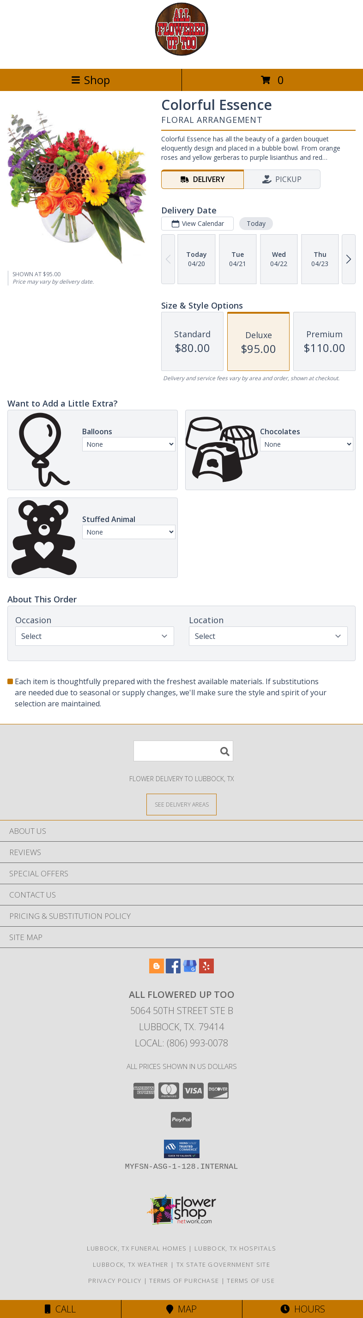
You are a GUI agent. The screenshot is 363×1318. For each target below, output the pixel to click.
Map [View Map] (181, 1309)
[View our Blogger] (156, 970)
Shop (90, 79)
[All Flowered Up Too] (182, 55)
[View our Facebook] (173, 970)
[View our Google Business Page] (189, 970)
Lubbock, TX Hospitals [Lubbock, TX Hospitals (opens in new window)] (235, 1248)
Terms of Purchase (184, 1280)
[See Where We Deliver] (181, 804)
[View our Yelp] (206, 970)
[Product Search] (183, 751)
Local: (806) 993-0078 (181, 1043)
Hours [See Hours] (302, 1309)
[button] (182, 1149)
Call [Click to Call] (60, 1309)
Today (256, 223)
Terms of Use (251, 1280)
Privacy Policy (114, 1280)
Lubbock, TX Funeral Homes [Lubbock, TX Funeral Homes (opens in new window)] (137, 1248)
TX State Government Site (223, 1264)
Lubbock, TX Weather (131, 1264)
